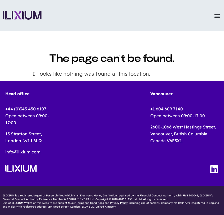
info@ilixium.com (23, 151)
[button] (217, 15)
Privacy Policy (119, 203)
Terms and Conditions (90, 203)
